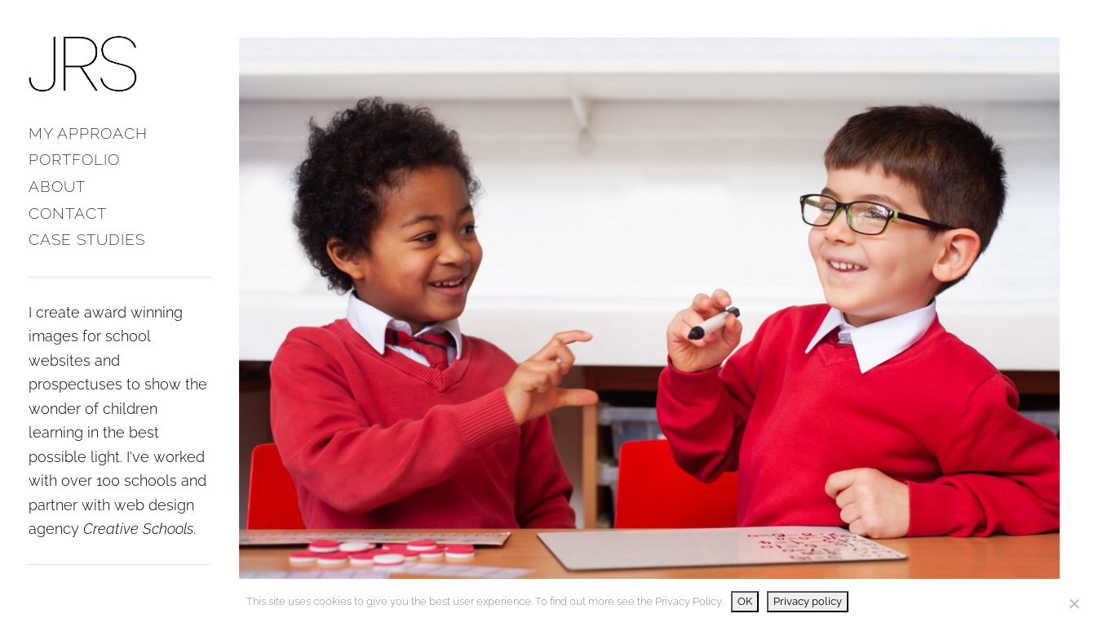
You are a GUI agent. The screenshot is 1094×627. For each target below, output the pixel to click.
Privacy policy (807, 601)
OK (744, 601)
